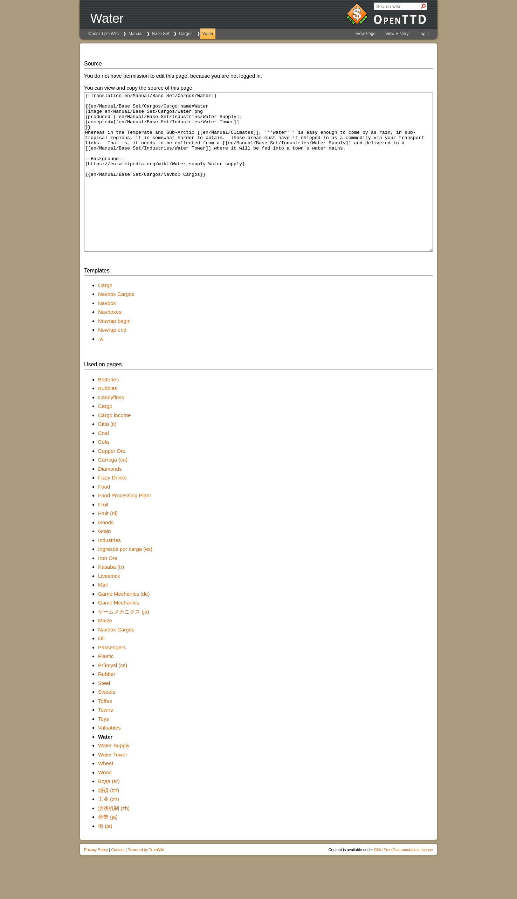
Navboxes (110, 343)
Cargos (186, 33)
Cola (103, 473)
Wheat (105, 795)
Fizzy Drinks (112, 509)
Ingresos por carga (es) (125, 580)
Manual (135, 33)
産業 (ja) (108, 848)
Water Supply (113, 777)
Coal (103, 465)
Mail (103, 616)
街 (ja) (105, 857)
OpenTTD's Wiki (103, 33)
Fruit (103, 536)
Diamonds (110, 500)
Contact (117, 881)
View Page (365, 33)
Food (104, 518)
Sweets (106, 723)
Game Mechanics (118, 634)
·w (100, 370)
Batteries (108, 411)
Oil (101, 670)
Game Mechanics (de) (124, 625)
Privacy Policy (96, 881)
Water (208, 33)
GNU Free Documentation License (403, 881)
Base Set (160, 33)
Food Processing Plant (124, 527)
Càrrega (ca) (112, 491)
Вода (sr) (109, 813)
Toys (103, 750)
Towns (105, 741)
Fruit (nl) (108, 545)
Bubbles (107, 420)
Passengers (112, 679)
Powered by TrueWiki (145, 881)
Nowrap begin (114, 352)
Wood (105, 804)
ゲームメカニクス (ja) (123, 643)
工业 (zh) (108, 831)
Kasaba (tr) (111, 598)
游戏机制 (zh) (114, 840)
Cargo (105, 317)
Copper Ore (111, 482)
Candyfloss (111, 429)
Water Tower (112, 786)
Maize (105, 652)
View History (396, 33)
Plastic (105, 688)
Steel (104, 715)
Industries (109, 572)
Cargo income (114, 447)
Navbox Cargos (116, 326)
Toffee (105, 732)
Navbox (107, 335)
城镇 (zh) (108, 822)
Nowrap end (112, 361)
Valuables (109, 759)
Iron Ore (107, 590)
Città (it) (107, 455)
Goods (105, 554)
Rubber (106, 705)
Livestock (109, 607)
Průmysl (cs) (112, 697)
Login (424, 33)
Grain (104, 563)
